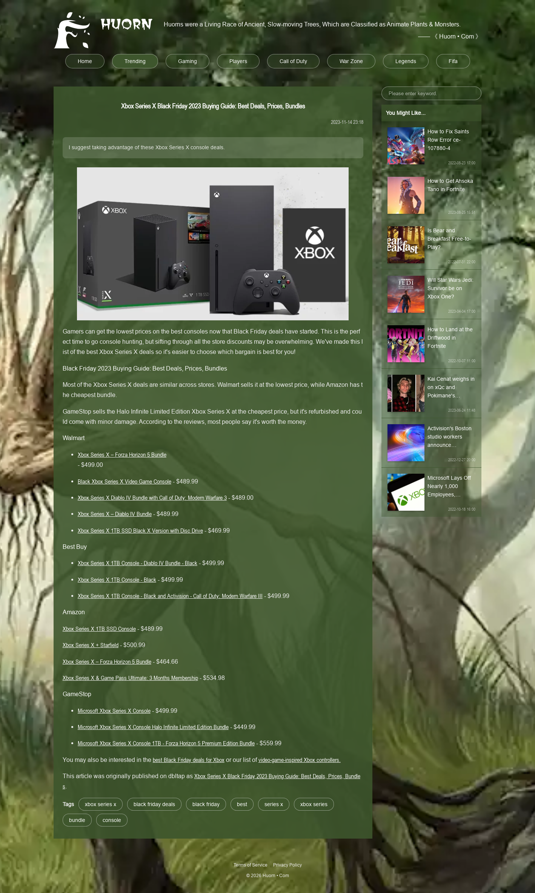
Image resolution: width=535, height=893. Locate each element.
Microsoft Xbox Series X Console (114, 710)
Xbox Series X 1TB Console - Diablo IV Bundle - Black (137, 563)
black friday (206, 804)
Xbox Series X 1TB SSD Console (99, 628)
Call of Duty (293, 61)
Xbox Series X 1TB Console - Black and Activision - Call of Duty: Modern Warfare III (170, 595)
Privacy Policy (287, 865)
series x (273, 804)
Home (85, 61)
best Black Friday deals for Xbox (188, 759)
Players (238, 61)
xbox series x (100, 804)
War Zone (351, 61)
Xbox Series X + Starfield (90, 645)
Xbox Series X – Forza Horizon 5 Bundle (122, 454)
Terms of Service (251, 865)
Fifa (453, 61)
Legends (405, 61)
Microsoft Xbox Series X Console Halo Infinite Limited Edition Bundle (153, 727)
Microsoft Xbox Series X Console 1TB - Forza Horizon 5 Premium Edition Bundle (166, 743)
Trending (135, 61)
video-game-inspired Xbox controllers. (299, 759)
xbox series (313, 804)
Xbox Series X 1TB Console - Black (117, 579)
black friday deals (154, 804)
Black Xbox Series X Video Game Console (124, 481)
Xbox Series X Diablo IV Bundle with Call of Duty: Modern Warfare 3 (152, 497)
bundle (77, 820)
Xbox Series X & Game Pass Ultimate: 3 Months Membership (130, 677)
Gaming (187, 61)
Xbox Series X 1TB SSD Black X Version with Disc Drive (140, 530)
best (242, 804)
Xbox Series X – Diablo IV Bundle (115, 514)
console (112, 820)
